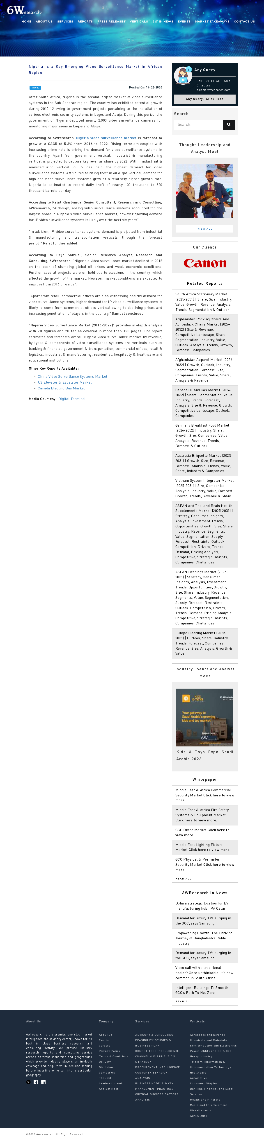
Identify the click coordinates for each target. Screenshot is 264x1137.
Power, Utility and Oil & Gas (211, 1051)
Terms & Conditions (114, 1056)
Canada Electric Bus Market (61, 388)
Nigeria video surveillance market (106, 138)
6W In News (163, 21)
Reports (85, 21)
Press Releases (111, 21)
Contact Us (244, 21)
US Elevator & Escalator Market (65, 382)
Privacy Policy (109, 1051)
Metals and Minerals (205, 1100)
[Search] (229, 125)
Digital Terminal (72, 399)
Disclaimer (107, 1067)
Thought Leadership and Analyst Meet (110, 1083)
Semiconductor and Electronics (213, 1045)
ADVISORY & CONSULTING (154, 1035)
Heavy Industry (201, 1056)
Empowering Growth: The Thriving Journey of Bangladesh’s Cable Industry (204, 938)
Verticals (139, 21)
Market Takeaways (212, 21)
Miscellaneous (201, 1110)
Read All (184, 878)
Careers (104, 1045)
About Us (44, 21)
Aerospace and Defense (207, 1035)
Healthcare (198, 1072)
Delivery (105, 1062)
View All (205, 229)
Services (65, 21)
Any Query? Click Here (205, 99)
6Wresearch (44, 1134)
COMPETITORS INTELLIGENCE (157, 1051)
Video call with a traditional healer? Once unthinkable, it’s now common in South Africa (204, 973)
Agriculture (198, 1116)
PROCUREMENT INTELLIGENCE (157, 1067)
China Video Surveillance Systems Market (72, 377)
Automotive (198, 1078)
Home (26, 21)
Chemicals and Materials (208, 1040)
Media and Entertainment (208, 1105)
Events (184, 21)
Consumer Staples (204, 1083)
